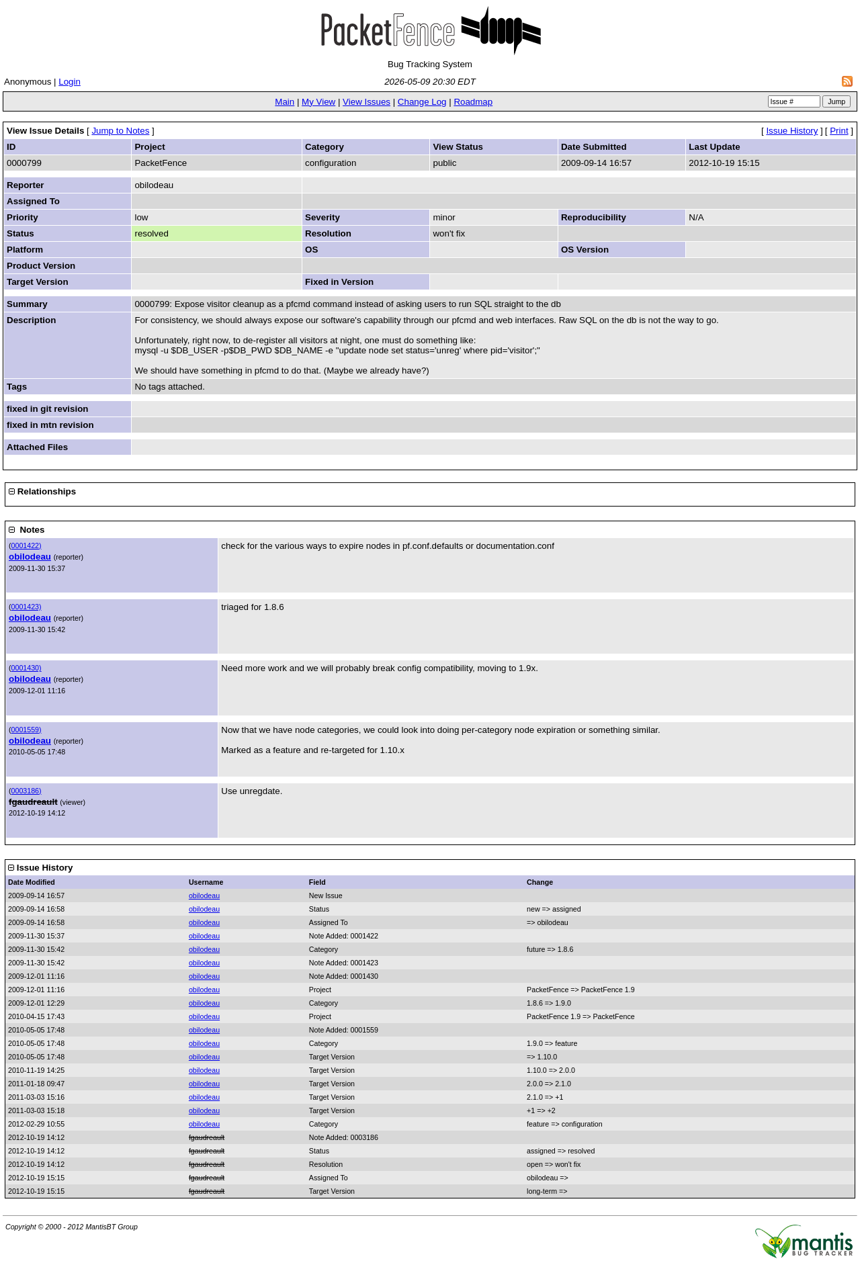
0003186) (26, 791)
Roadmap (473, 102)
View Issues (366, 102)
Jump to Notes (120, 131)
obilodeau (30, 557)
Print (839, 131)
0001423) (26, 607)
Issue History (792, 131)
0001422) (26, 545)
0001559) (26, 730)
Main (284, 102)
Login (69, 82)
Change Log (422, 102)
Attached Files (37, 447)
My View (318, 102)
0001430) (26, 668)
